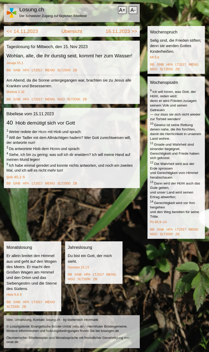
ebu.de (78, 326)
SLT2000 (64, 70)
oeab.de (12, 342)
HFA (26, 70)
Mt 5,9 (154, 57)
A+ (122, 10)
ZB (75, 70)
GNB (17, 70)
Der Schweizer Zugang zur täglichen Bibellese (53, 16)
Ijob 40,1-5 (15, 177)
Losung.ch (31, 9)
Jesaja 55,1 (14, 63)
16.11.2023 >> (121, 31)
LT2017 (37, 70)
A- (133, 10)
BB (8, 70)
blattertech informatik (83, 320)
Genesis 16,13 (78, 267)
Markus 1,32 (15, 92)
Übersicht (72, 31)
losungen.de (110, 331)
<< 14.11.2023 (22, 31)
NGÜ (61, 99)
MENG (50, 70)
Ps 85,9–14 (158, 222)
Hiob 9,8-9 (14, 294)
